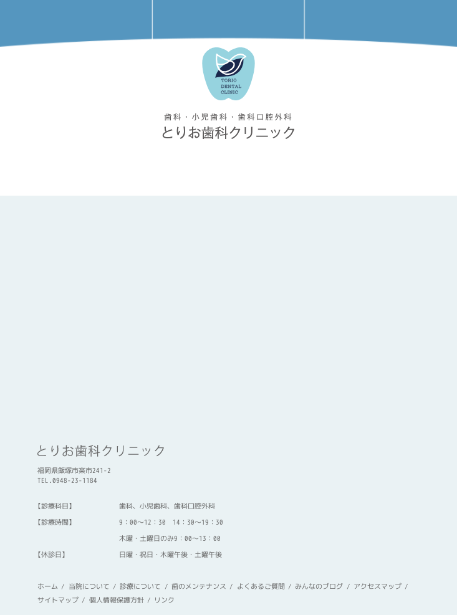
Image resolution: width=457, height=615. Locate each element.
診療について (140, 586)
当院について (89, 586)
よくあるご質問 (261, 586)
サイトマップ (58, 600)
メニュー (381, 23)
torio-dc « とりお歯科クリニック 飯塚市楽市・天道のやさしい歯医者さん (228, 126)
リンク (164, 600)
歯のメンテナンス (198, 586)
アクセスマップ (228, 23)
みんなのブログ (319, 586)
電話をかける (76, 23)
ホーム (47, 586)
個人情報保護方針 (116, 600)
